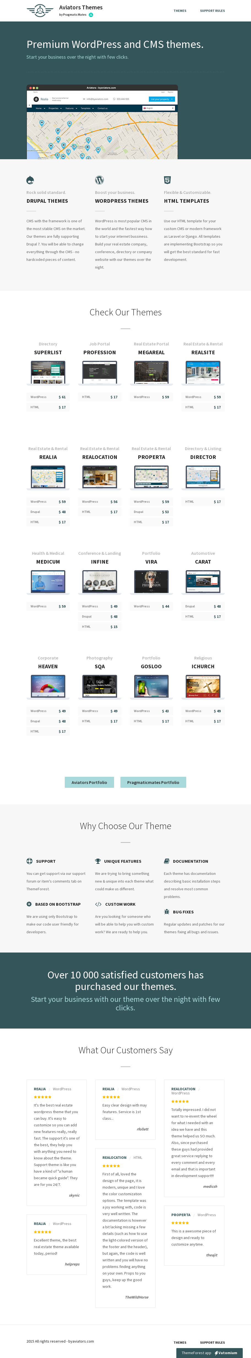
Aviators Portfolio (89, 782)
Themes (180, 11)
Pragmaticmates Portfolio (153, 782)
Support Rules (212, 11)
